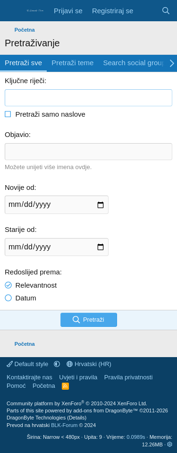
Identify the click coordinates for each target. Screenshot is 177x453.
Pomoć (16, 385)
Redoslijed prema (32, 272)
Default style (28, 364)
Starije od (19, 229)
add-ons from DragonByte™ (105, 410)
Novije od (19, 187)
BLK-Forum (64, 425)
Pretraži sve (23, 63)
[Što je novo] (147, 10)
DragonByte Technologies (36, 417)
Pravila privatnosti (128, 377)
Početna (44, 385)
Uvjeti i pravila (78, 377)
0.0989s (135, 437)
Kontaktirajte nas (29, 377)
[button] (57, 363)
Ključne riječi (24, 81)
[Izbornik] (13, 10)
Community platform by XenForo (77, 403)
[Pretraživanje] (166, 10)
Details (77, 417)
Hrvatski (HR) (89, 364)
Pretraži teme (72, 63)
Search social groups (136, 63)
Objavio (17, 134)
